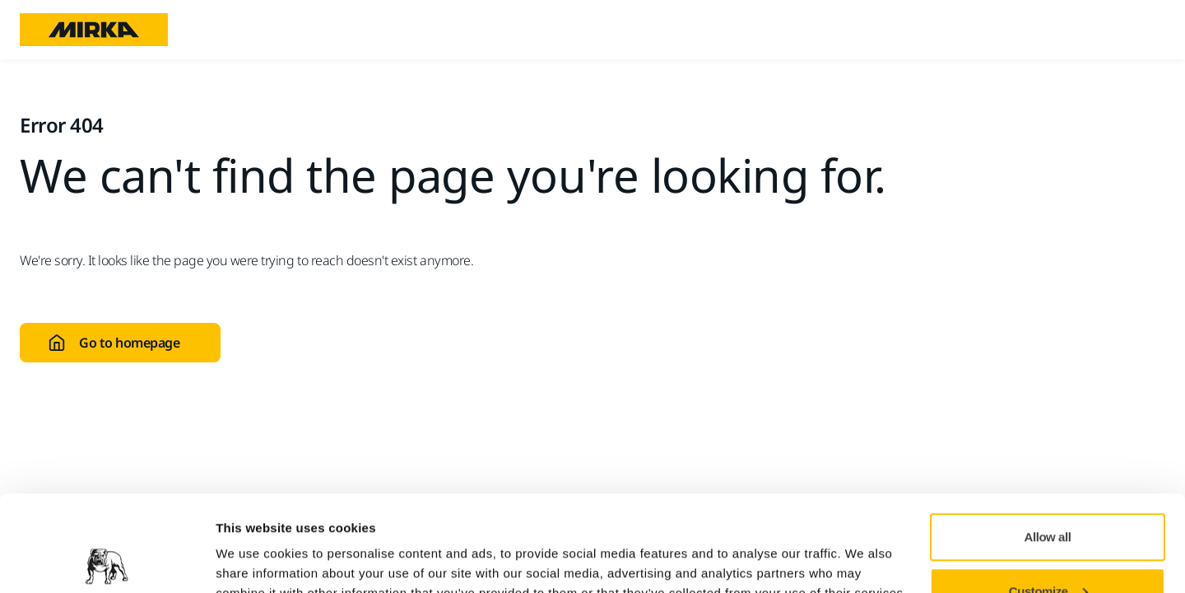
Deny (1048, 549)
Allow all (1048, 441)
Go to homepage (113, 343)
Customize (1048, 495)
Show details (254, 542)
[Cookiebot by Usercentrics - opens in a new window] (107, 561)
